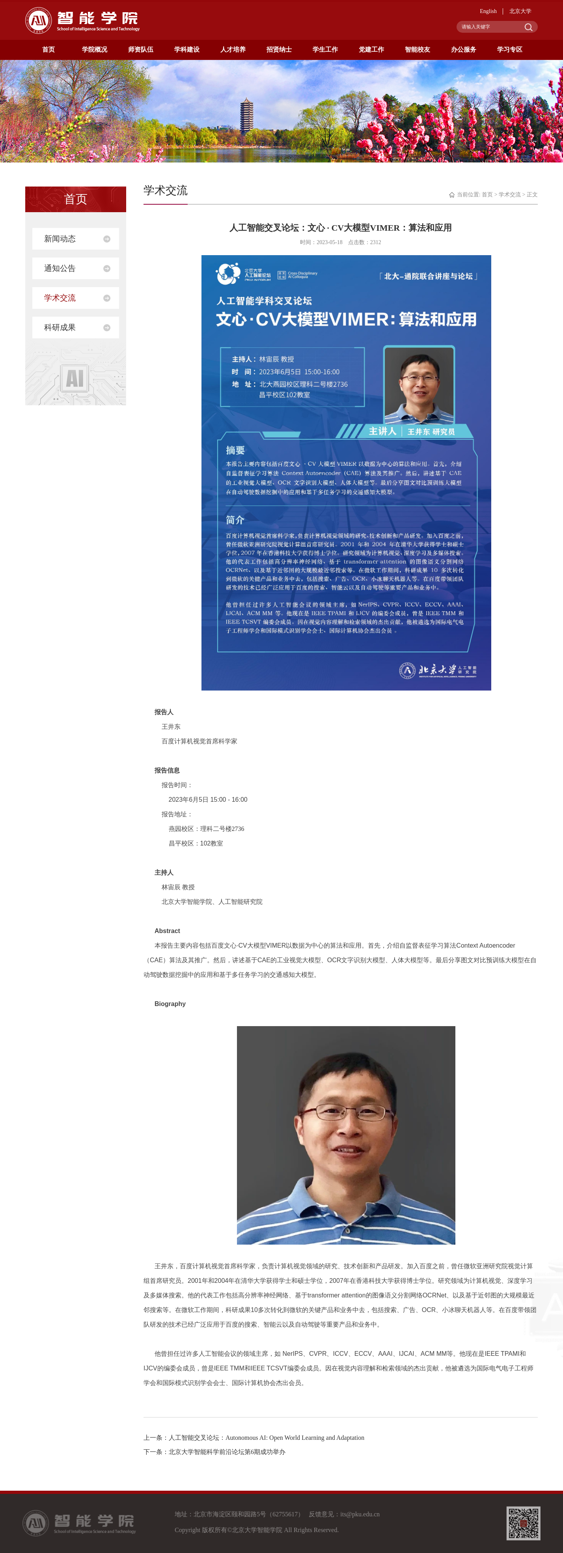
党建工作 (371, 49)
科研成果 (60, 327)
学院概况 (94, 49)
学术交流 (60, 297)
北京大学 (520, 11)
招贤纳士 (279, 49)
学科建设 (186, 49)
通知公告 (60, 268)
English (488, 11)
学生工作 (325, 49)
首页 (48, 49)
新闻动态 (60, 238)
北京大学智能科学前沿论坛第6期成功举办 (227, 1451)
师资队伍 (140, 49)
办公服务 (463, 49)
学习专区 (509, 49)
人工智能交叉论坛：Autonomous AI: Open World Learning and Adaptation (266, 1437)
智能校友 (417, 49)
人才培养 (233, 49)
